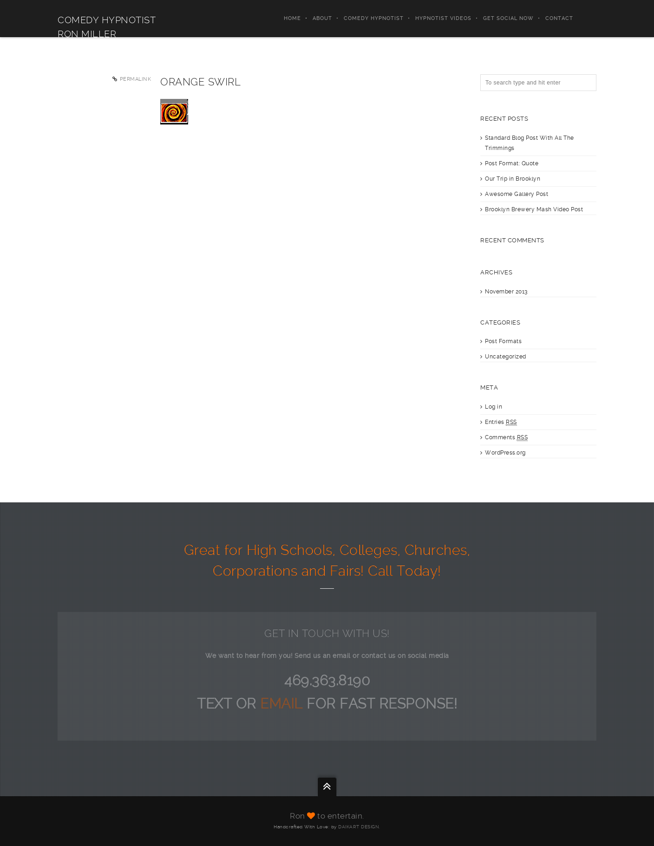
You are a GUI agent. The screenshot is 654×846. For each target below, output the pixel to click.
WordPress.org (505, 452)
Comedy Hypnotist (374, 18)
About (322, 18)
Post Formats (503, 341)
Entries (501, 422)
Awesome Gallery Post (516, 194)
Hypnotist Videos (443, 18)
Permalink (135, 79)
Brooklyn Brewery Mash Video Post (534, 209)
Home (292, 18)
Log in (493, 406)
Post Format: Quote (511, 163)
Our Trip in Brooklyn (512, 179)
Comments (506, 437)
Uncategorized (505, 356)
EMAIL (283, 704)
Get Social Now (508, 18)
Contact (559, 18)
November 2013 (506, 291)
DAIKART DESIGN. (359, 826)
